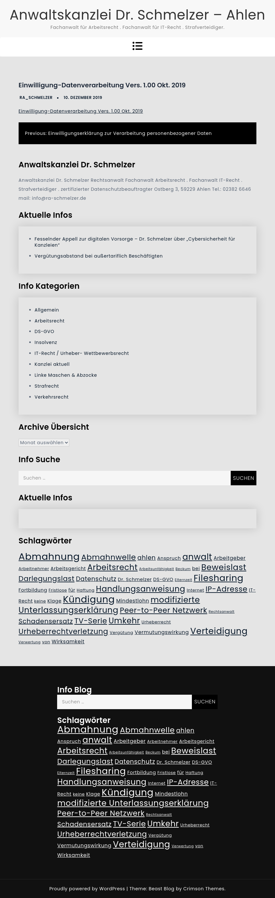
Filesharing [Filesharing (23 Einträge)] (219, 578)
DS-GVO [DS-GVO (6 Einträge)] (163, 579)
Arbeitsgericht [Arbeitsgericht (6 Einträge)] (68, 568)
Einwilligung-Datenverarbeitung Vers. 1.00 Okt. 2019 (81, 111)
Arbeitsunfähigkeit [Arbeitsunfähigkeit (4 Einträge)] (156, 569)
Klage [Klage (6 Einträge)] (54, 601)
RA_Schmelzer (36, 97)
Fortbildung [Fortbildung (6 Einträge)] (33, 590)
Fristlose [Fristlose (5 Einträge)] (57, 590)
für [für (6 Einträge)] (71, 590)
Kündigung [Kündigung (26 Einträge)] (89, 599)
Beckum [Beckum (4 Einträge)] (183, 569)
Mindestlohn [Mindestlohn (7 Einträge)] (132, 600)
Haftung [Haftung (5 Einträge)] (86, 590)
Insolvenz (46, 342)
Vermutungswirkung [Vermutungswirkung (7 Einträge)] (162, 632)
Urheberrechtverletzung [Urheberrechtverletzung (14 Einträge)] (63, 631)
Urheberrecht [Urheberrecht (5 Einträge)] (156, 622)
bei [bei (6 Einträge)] (196, 568)
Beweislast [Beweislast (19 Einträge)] (223, 567)
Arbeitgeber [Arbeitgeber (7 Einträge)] (230, 558)
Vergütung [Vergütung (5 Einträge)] (121, 632)
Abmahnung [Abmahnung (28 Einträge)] (49, 556)
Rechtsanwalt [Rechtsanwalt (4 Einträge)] (222, 611)
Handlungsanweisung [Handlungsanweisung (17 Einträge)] (140, 588)
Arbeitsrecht (50, 321)
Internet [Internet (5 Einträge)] (195, 590)
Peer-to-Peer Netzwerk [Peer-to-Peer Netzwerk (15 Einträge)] (163, 610)
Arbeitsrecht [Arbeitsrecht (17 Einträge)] (112, 567)
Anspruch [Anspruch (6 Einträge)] (169, 558)
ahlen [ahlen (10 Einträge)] (146, 557)
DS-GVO (44, 331)
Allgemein (47, 310)
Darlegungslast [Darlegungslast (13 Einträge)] (46, 579)
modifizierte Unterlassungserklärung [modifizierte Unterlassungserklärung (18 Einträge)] (109, 605)
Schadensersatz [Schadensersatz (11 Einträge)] (46, 621)
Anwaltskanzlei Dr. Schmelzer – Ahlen (137, 14)
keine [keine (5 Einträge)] (40, 601)
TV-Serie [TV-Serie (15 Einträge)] (90, 621)
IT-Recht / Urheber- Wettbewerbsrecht (82, 353)
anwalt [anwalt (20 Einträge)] (197, 557)
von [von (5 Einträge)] (46, 642)
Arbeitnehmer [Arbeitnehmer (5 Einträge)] (34, 568)
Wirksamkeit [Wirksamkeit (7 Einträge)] (68, 641)
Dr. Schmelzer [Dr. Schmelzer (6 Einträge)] (135, 579)
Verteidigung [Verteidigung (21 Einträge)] (219, 631)
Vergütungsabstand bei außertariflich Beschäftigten (99, 256)
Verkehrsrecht (52, 397)
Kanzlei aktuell (52, 364)
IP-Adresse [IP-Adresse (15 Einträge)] (226, 589)
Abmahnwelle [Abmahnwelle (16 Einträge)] (108, 557)
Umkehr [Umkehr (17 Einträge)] (124, 620)
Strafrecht (47, 386)
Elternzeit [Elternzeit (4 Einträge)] (183, 579)
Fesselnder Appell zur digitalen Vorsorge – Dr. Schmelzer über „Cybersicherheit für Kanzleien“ (135, 242)
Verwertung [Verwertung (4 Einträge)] (30, 642)
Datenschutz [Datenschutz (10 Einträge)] (96, 579)
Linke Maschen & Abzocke (66, 375)
